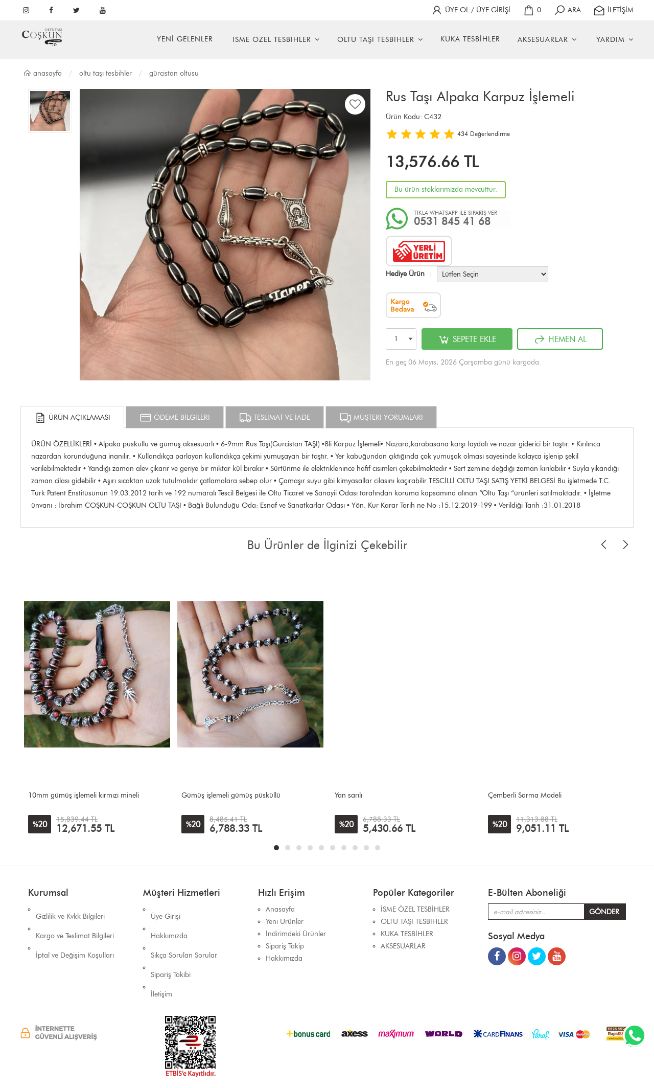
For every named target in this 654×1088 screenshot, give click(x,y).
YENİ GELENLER (185, 39)
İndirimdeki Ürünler (296, 934)
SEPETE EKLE (467, 339)
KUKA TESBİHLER (470, 39)
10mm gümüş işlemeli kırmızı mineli (83, 795)
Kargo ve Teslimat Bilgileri (75, 921)
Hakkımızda (169, 921)
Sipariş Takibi (171, 946)
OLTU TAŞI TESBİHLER (375, 39)
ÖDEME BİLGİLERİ (174, 417)
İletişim (161, 958)
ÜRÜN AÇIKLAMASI (72, 417)
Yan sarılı (348, 795)
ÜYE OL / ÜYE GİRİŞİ (470, 10)
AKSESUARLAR (543, 39)
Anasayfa (42, 73)
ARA (567, 10)
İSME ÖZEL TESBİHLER (271, 39)
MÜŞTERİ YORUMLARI (381, 417)
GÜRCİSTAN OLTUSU (174, 73)
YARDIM (610, 39)
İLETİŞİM (613, 10)
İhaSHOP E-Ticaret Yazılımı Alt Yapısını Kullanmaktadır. (389, 1062)
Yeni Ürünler (284, 921)
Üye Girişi (165, 909)
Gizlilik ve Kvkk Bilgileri (70, 909)
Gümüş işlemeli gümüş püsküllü (231, 795)
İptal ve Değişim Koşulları (75, 934)
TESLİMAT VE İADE (274, 417)
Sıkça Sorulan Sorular (184, 934)
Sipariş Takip (285, 946)
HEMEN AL (560, 339)
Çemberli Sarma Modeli (525, 795)
